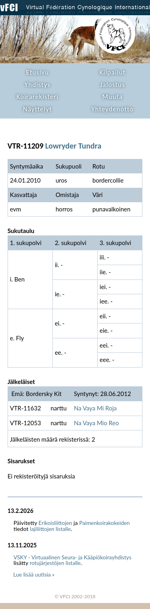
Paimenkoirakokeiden (104, 523)
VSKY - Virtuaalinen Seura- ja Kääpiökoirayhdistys (73, 557)
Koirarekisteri (37, 96)
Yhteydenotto (112, 109)
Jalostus (112, 84)
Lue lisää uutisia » (33, 574)
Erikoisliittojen (55, 523)
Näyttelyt (37, 109)
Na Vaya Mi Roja (95, 408)
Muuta (112, 96)
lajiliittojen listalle (50, 529)
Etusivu (37, 72)
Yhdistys (37, 84)
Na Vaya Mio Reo (96, 422)
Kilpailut (113, 72)
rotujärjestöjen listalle (55, 563)
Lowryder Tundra (73, 146)
